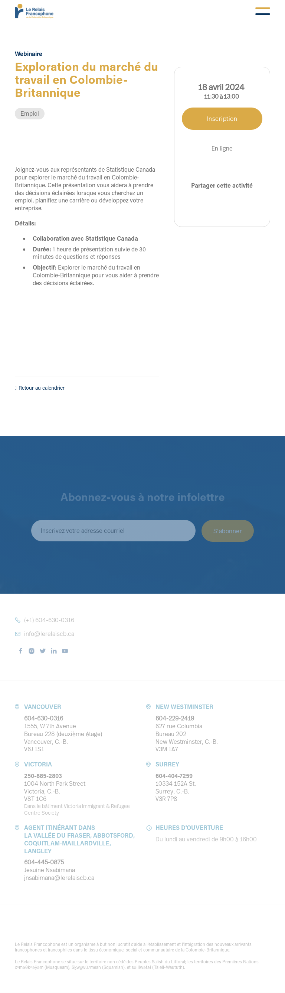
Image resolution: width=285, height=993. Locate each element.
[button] (262, 11)
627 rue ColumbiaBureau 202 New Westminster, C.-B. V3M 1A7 (186, 737)
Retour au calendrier (40, 388)
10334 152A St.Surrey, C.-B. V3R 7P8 (175, 791)
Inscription (222, 118)
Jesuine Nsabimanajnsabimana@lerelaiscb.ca (59, 873)
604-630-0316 (43, 718)
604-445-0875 (44, 862)
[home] (34, 11)
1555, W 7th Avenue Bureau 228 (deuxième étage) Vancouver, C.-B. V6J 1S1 (63, 737)
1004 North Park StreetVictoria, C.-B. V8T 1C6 (54, 791)
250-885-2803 (43, 775)
